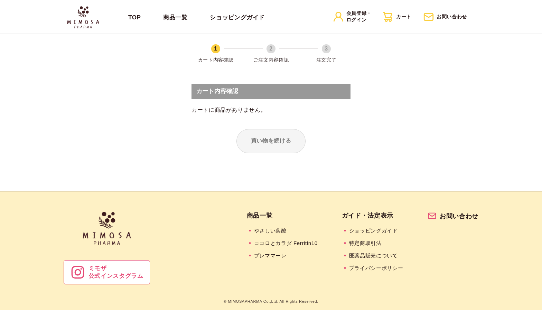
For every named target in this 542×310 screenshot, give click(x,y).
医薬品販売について (373, 255)
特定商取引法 (365, 243)
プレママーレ (270, 255)
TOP (134, 17)
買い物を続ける (271, 141)
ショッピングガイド (237, 17)
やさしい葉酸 (270, 231)
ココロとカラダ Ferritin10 (286, 243)
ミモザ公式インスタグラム (106, 272)
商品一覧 (175, 17)
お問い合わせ (452, 216)
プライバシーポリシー (376, 268)
